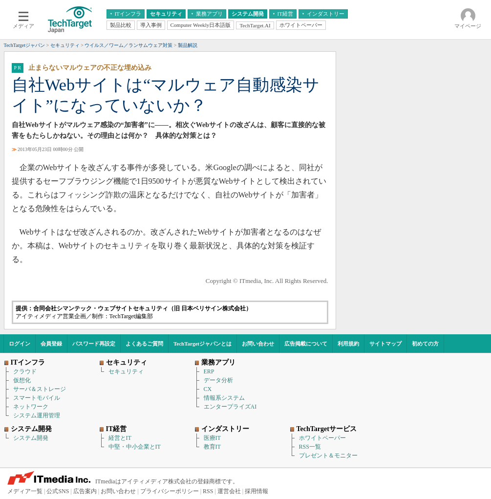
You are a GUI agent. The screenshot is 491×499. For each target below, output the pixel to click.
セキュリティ (126, 371)
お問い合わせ (258, 344)
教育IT (212, 446)
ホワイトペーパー (322, 437)
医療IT (212, 437)
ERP (209, 371)
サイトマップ (385, 344)
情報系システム (224, 397)
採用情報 (256, 491)
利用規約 (348, 344)
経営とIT (119, 437)
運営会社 (229, 491)
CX (208, 389)
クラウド (25, 371)
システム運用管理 (36, 415)
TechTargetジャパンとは (202, 344)
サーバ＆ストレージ (39, 389)
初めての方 (425, 344)
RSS (208, 491)
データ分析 (218, 380)
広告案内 (85, 491)
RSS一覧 (310, 446)
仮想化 (22, 380)
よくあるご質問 (144, 344)
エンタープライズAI (230, 406)
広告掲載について (305, 344)
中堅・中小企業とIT (134, 446)
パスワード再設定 (93, 344)
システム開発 (30, 437)
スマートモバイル (36, 397)
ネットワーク (30, 406)
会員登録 (51, 344)
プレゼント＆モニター (328, 455)
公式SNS (57, 491)
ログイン (19, 344)
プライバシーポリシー (169, 491)
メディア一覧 (25, 491)
